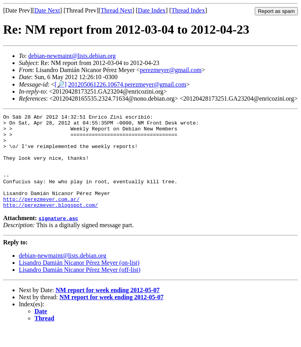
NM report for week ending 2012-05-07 (108, 308)
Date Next (47, 10)
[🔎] (60, 84)
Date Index (152, 10)
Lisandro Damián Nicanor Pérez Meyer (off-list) (79, 288)
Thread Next (116, 10)
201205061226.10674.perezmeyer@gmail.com (127, 84)
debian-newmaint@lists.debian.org (72, 55)
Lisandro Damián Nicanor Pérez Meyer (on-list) (79, 281)
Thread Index (188, 10)
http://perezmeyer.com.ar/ (41, 216)
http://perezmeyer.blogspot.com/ (50, 223)
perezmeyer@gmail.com (170, 70)
